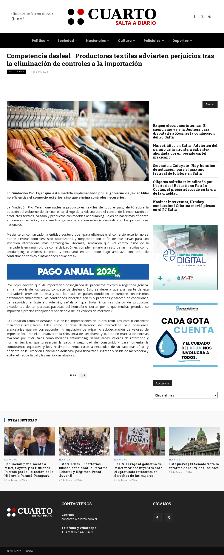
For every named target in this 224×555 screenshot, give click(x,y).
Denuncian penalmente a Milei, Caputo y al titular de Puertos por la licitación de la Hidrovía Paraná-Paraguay (28, 470)
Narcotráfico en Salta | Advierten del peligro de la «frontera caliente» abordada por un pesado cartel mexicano (185, 151)
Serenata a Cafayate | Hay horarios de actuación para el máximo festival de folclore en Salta (184, 169)
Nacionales (16, 72)
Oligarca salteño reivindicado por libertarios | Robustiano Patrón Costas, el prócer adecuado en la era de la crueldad (184, 187)
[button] (209, 16)
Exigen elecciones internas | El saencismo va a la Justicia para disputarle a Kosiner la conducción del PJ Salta (184, 131)
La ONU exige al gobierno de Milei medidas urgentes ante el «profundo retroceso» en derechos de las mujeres (138, 470)
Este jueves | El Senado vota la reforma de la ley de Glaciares (194, 466)
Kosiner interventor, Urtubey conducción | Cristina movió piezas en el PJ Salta (184, 205)
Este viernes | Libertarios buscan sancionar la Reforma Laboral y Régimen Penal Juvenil (83, 470)
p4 (83, 375)
